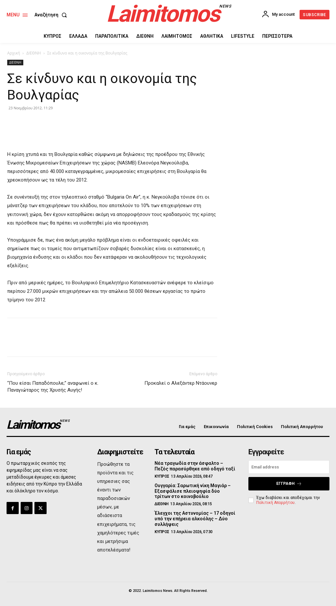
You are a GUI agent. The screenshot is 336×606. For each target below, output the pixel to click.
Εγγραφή (289, 484)
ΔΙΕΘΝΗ (33, 53)
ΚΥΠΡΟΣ (162, 476)
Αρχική (13, 53)
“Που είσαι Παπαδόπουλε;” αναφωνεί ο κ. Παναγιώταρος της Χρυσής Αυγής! (52, 386)
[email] (288, 467)
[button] (52, 15)
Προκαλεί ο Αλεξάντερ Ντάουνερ (180, 383)
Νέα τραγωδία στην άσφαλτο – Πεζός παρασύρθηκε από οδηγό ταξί (195, 466)
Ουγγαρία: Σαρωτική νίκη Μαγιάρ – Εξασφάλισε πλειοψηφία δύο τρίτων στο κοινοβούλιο (193, 491)
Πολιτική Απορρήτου (275, 502)
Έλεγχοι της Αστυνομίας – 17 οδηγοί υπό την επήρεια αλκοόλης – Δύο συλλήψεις (195, 518)
